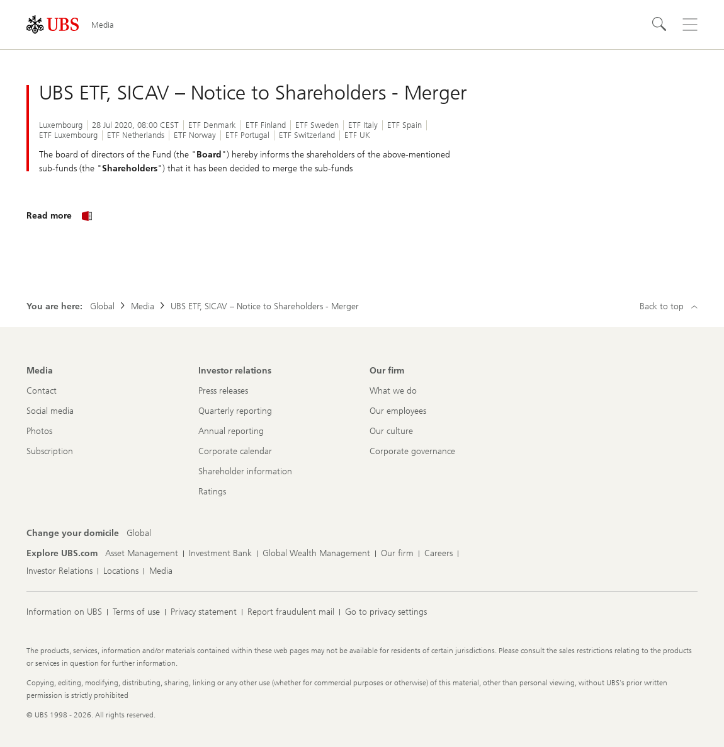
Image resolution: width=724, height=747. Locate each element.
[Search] (659, 24)
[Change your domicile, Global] (139, 533)
